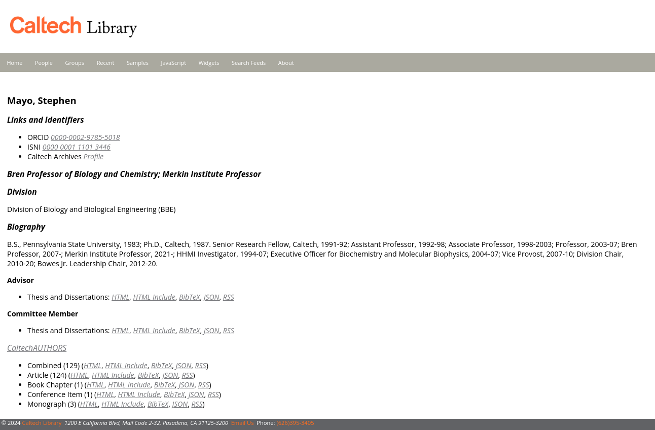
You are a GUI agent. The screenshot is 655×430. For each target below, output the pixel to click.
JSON (212, 297)
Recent (106, 62)
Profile (93, 156)
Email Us (242, 422)
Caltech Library (41, 422)
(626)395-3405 (295, 422)
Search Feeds (249, 62)
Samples (138, 62)
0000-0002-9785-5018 (85, 137)
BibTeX (189, 297)
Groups (74, 62)
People (44, 62)
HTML (120, 297)
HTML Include (154, 297)
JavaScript (173, 62)
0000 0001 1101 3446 (77, 147)
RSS (228, 297)
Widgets (209, 62)
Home (15, 62)
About (286, 62)
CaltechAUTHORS (36, 347)
